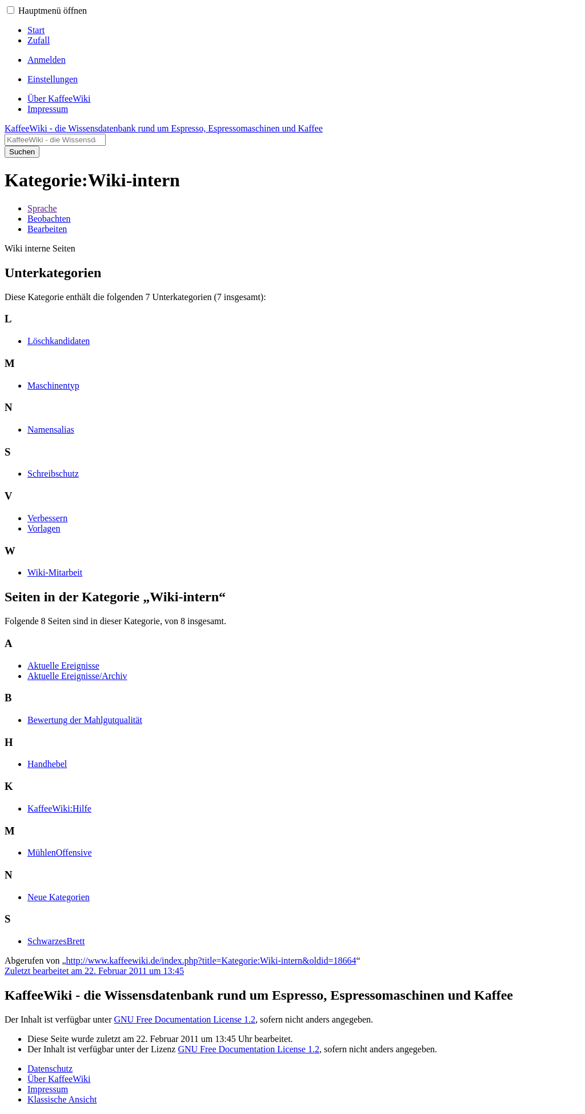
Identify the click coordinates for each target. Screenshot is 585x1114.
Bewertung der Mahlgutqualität (84, 720)
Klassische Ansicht (62, 1099)
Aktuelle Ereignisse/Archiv (77, 676)
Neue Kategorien (58, 897)
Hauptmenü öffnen (52, 10)
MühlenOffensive (59, 852)
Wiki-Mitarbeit (54, 572)
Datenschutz (50, 1068)
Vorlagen (43, 528)
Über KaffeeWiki (59, 1079)
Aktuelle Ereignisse (63, 665)
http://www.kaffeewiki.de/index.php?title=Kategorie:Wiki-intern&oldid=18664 (211, 960)
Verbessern (47, 518)
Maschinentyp (53, 385)
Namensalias (50, 429)
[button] (10, 10)
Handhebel (47, 764)
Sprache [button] (42, 208)
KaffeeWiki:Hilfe (59, 808)
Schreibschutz (53, 473)
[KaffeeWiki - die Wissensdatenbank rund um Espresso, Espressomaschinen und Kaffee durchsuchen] (55, 140)
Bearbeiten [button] (47, 229)
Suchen (22, 151)
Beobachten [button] (49, 218)
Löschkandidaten (58, 341)
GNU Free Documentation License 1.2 (184, 1019)
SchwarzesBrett (56, 941)
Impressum (47, 1089)
